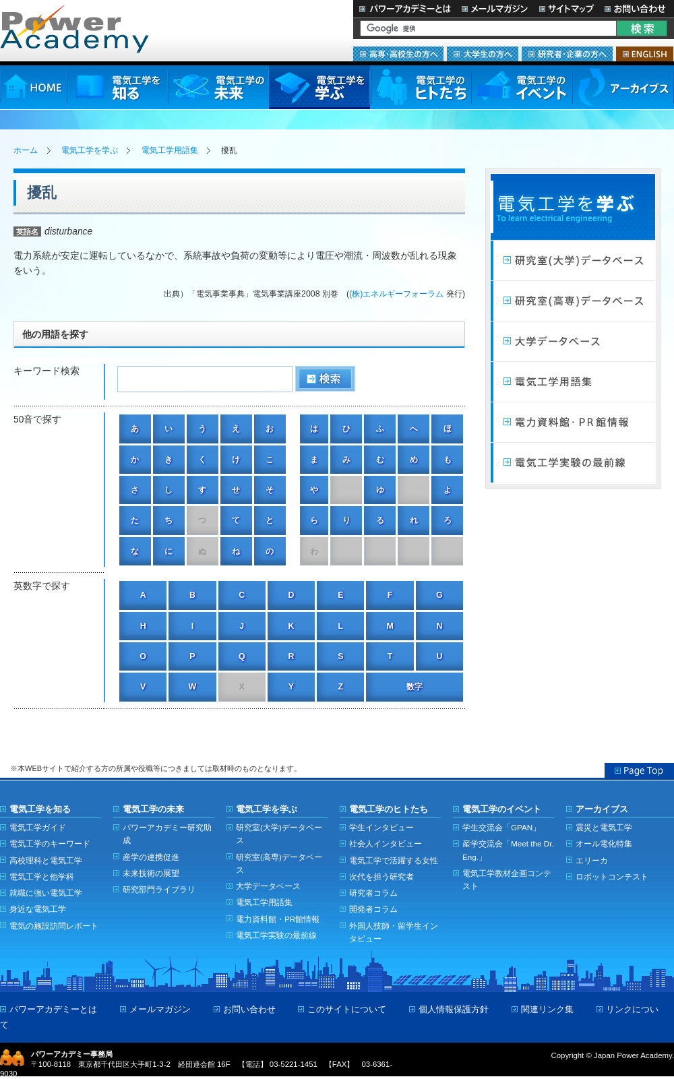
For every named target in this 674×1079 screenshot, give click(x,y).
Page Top (639, 770)
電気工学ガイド (37, 827)
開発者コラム (373, 908)
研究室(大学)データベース (279, 833)
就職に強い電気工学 (45, 892)
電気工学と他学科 (41, 876)
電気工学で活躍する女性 (393, 860)
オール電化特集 (604, 843)
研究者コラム (373, 892)
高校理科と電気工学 (45, 860)
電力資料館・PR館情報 (277, 919)
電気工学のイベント (522, 87)
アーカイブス (623, 87)
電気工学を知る (117, 87)
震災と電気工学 (604, 827)
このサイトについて (346, 1009)
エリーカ (592, 860)
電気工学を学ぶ (319, 87)
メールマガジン (494, 8)
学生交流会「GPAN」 (501, 827)
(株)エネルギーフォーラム (396, 294)
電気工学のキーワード (49, 843)
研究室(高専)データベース (279, 863)
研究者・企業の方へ (567, 54)
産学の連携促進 (151, 857)
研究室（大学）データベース (573, 261)
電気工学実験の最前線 (573, 463)
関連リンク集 (547, 1009)
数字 (414, 686)
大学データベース (573, 341)
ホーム (25, 150)
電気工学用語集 (170, 150)
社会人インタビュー (385, 843)
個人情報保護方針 (454, 1009)
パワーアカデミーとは (404, 8)
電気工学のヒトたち (420, 87)
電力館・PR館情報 (573, 422)
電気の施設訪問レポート (53, 925)
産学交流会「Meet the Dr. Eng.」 (508, 850)
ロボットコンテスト (612, 876)
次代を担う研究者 (381, 876)
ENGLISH (644, 54)
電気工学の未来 (218, 87)
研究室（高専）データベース (573, 301)
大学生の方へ (482, 54)
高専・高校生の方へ (398, 54)
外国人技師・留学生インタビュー (393, 932)
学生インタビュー (381, 827)
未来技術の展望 (151, 873)
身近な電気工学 (37, 908)
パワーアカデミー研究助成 (167, 833)
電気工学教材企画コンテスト (506, 879)
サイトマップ (566, 8)
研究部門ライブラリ (159, 889)
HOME (33, 87)
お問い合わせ (636, 8)
